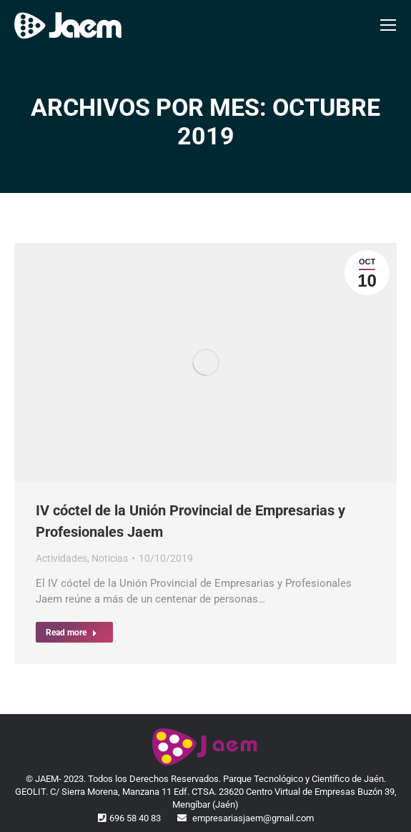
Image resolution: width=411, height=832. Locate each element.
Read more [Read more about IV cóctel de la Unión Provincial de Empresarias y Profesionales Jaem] (71, 633)
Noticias (109, 558)
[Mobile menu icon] (388, 25)
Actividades (61, 558)
